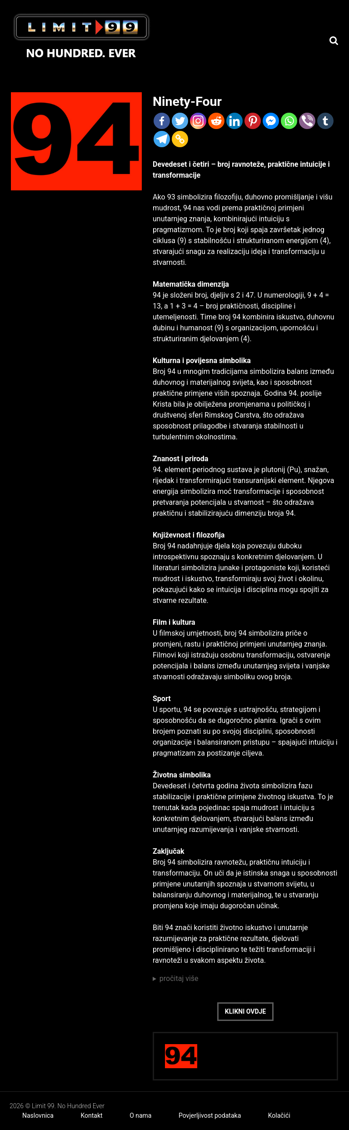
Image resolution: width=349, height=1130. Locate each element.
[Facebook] (162, 121)
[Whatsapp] (289, 121)
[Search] (333, 41)
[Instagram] (198, 121)
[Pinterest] (252, 121)
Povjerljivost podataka (210, 1115)
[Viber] (307, 121)
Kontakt (91, 1115)
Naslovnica (38, 1115)
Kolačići (279, 1115)
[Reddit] (216, 121)
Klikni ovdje (245, 1011)
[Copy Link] (180, 139)
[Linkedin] (234, 121)
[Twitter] (180, 121)
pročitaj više (179, 978)
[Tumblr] (325, 121)
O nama (140, 1115)
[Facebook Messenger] (271, 121)
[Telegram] (162, 139)
